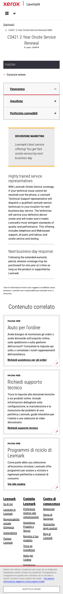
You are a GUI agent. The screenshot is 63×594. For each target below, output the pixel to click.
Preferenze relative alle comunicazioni (31, 513)
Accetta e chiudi (31, 589)
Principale (44, 4)
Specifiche (16, 101)
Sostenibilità (10, 533)
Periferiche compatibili (23, 113)
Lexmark (9, 499)
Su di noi (8, 504)
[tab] (31, 89)
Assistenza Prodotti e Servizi (29, 526)
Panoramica (17, 89)
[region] (31, 580)
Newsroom (49, 509)
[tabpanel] (31, 204)
